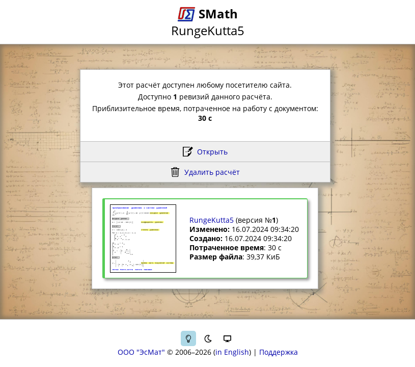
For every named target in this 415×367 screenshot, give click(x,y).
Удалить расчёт (212, 172)
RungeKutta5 (211, 220)
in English (232, 352)
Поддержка (278, 352)
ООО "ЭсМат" (141, 352)
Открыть (212, 151)
